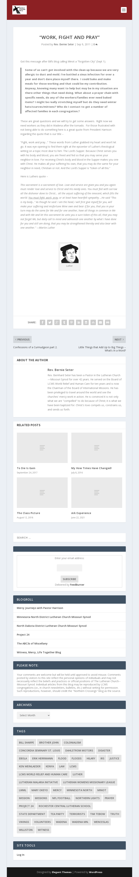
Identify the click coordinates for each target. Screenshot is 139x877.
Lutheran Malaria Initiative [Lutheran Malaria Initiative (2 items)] (38, 782)
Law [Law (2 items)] (61, 766)
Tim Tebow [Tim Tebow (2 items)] (97, 814)
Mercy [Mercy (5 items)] (57, 790)
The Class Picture (28, 513)
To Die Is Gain (26, 468)
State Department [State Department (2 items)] (32, 814)
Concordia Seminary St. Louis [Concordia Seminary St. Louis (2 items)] (39, 750)
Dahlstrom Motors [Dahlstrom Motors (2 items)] (79, 750)
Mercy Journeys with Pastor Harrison (40, 608)
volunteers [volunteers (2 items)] (42, 822)
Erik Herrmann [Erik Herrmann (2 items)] (42, 758)
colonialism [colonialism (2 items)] (72, 742)
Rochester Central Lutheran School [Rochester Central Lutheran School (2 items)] (65, 806)
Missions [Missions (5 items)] (41, 798)
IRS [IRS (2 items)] (102, 758)
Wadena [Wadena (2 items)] (61, 822)
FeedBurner (77, 584)
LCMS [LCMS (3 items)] (73, 766)
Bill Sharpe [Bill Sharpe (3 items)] (26, 742)
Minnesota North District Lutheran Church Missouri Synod (54, 617)
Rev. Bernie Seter (64, 44)
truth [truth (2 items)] (114, 814)
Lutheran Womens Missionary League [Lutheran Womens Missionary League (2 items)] (89, 782)
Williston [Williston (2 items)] (26, 830)
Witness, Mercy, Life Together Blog (39, 652)
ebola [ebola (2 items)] (23, 758)
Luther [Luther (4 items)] (78, 774)
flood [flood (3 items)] (62, 758)
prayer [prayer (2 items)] (109, 798)
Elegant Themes (61, 872)
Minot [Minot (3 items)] (101, 790)
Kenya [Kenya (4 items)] (50, 766)
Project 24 (23, 634)
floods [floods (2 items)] (76, 758)
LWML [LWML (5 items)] (22, 790)
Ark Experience (81, 513)
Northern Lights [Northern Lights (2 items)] (88, 798)
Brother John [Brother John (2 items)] (49, 742)
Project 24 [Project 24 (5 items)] (26, 806)
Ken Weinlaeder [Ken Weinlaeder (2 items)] (30, 766)
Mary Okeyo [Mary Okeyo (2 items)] (39, 790)
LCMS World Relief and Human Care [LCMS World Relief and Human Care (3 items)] (43, 774)
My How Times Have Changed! (91, 468)
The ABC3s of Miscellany (32, 643)
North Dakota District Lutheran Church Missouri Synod (52, 625)
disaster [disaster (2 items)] (104, 750)
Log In (20, 854)
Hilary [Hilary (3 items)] (91, 758)
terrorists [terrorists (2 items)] (77, 814)
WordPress (95, 872)
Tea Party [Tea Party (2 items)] (57, 814)
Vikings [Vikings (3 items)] (24, 822)
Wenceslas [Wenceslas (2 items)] (101, 822)
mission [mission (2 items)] (24, 798)
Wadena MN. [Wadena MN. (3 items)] (80, 822)
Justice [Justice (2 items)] (114, 758)
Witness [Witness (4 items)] (43, 830)
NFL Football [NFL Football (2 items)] (61, 798)
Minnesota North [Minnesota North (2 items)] (79, 790)
